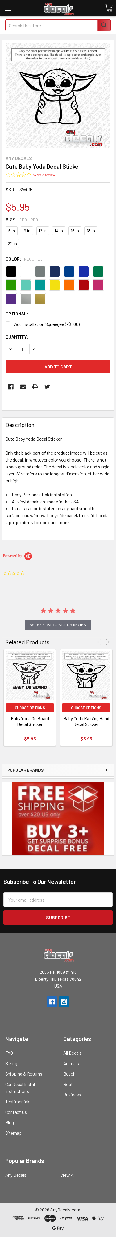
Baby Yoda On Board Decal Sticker (30, 721)
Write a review (44, 174)
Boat (68, 1084)
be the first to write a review (58, 625)
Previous (100, 642)
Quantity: (17, 336)
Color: (24, 258)
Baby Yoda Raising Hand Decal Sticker (86, 721)
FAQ (9, 1053)
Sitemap (13, 1133)
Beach (69, 1073)
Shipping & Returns (23, 1073)
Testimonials (17, 1101)
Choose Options (30, 707)
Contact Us (16, 1112)
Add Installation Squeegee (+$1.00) (47, 324)
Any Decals (15, 1175)
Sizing (11, 1063)
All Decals (72, 1053)
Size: (22, 219)
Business (72, 1094)
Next (107, 642)
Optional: (17, 313)
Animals (71, 1063)
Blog (9, 1122)
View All (67, 1175)
